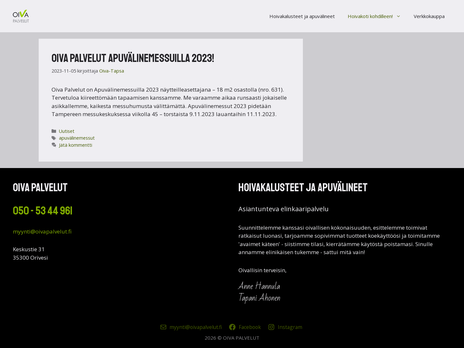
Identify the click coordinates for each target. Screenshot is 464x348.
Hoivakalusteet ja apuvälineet (302, 16)
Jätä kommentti (75, 145)
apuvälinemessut (77, 138)
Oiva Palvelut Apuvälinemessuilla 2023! (133, 58)
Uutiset (66, 131)
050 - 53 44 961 (42, 211)
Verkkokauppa (429, 16)
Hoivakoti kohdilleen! (377, 16)
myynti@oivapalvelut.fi (42, 231)
